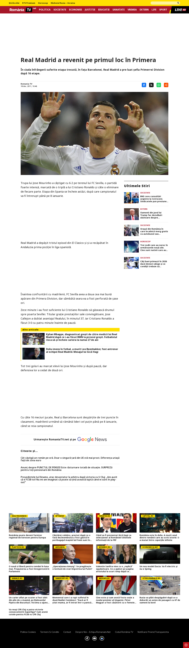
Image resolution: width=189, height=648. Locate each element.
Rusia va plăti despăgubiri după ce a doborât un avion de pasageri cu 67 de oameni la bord (160, 600)
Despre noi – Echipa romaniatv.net (93, 632)
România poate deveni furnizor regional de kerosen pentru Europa (27, 536)
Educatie (104, 9)
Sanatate (119, 9)
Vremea (132, 9)
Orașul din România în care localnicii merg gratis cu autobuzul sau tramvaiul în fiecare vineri (154, 231)
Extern (144, 9)
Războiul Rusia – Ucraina (63, 3)
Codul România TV (124, 632)
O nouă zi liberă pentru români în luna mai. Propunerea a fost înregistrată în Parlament (29, 569)
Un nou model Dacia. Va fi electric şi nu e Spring (158, 567)
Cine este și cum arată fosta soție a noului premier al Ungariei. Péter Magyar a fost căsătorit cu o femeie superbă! (115, 600)
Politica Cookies (28, 632)
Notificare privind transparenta (153, 632)
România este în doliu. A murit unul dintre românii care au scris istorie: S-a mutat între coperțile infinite (160, 537)
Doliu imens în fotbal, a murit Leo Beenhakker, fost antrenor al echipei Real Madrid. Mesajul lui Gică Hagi (82, 350)
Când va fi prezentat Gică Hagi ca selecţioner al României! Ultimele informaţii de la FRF (113, 537)
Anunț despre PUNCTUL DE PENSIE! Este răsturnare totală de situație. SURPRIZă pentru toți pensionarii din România (66, 468)
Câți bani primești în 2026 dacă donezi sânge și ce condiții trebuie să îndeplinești (153, 264)
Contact (67, 632)
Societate (59, 9)
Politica (44, 9)
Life (154, 9)
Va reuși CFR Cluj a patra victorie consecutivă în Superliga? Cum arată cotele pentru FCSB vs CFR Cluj (28, 612)
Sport (163, 9)
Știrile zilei (14, 3)
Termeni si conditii (49, 632)
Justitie (90, 9)
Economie (75, 9)
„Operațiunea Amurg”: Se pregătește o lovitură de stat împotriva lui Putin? (72, 567)
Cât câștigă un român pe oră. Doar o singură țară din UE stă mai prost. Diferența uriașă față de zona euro (70, 459)
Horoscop (43, 3)
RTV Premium (28, 3)
